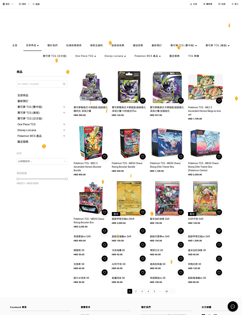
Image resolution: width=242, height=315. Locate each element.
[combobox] (42, 161)
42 (166, 291)
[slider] (17, 179)
